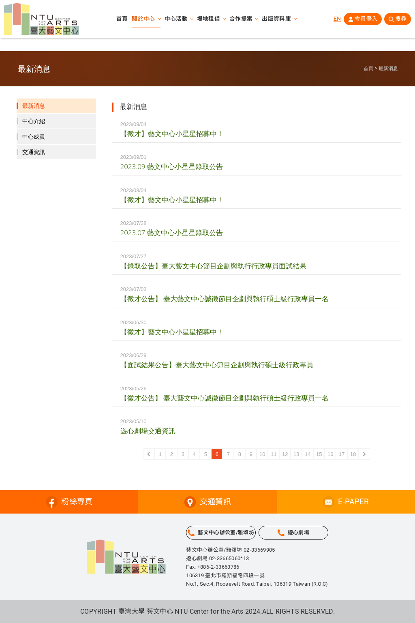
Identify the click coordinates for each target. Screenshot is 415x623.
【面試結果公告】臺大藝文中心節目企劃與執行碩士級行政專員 (216, 364)
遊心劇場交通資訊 (147, 430)
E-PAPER (353, 501)
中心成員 (33, 136)
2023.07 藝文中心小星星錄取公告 (171, 232)
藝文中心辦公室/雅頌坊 (226, 532)
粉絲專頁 (76, 501)
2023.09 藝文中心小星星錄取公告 (171, 166)
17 (341, 454)
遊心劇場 (298, 532)
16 (330, 454)
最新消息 (388, 68)
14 (307, 454)
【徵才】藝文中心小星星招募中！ (172, 133)
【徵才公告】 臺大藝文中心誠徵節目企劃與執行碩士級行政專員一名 (224, 298)
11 (273, 454)
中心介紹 (33, 121)
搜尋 (400, 20)
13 (296, 454)
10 (262, 454)
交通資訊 (33, 152)
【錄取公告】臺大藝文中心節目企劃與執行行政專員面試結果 (213, 265)
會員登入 (364, 20)
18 (353, 454)
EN (336, 20)
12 (285, 454)
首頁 (121, 20)
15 (319, 454)
